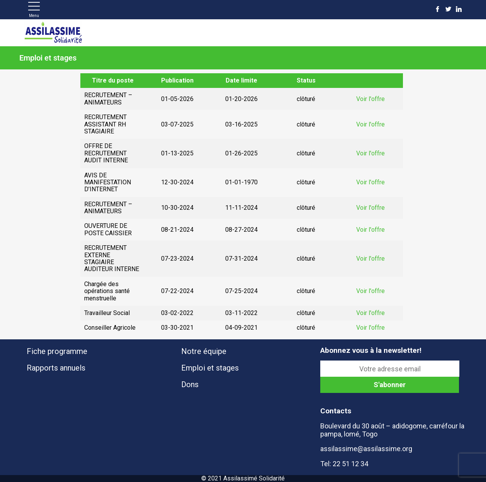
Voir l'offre (370, 99)
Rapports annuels (56, 367)
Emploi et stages (210, 367)
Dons (190, 384)
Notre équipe (203, 351)
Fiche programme (57, 351)
